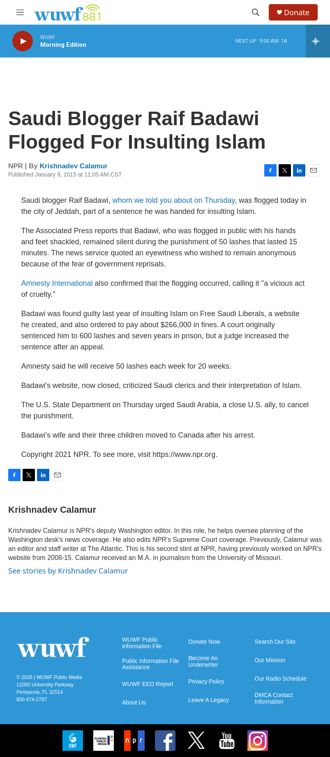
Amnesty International (58, 283)
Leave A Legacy (208, 700)
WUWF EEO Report (147, 684)
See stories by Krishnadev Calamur (68, 571)
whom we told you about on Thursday (174, 200)
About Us (134, 703)
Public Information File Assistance (150, 664)
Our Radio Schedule (281, 679)
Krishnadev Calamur (74, 166)
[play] (22, 41)
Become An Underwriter (203, 661)
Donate (296, 12)
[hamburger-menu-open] (20, 12)
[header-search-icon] (255, 12)
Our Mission (270, 660)
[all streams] (318, 41)
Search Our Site (275, 642)
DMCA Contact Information (274, 698)
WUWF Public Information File (142, 643)
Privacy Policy (206, 682)
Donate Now (204, 642)
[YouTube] (227, 740)
